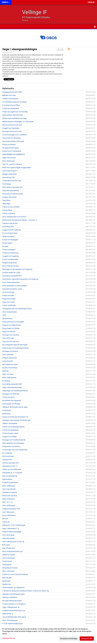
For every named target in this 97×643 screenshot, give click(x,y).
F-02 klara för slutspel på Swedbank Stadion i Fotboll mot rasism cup (25, 591)
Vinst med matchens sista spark (13, 141)
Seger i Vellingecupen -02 (10, 607)
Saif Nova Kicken (8, 456)
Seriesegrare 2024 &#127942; (12, 92)
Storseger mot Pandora (10, 351)
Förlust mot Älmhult (9, 144)
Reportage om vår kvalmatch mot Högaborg (17, 269)
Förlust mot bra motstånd (11, 207)
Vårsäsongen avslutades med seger (14, 118)
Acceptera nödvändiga (68, 638)
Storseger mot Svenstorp (10, 335)
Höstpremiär (6, 410)
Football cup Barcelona (10, 482)
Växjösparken (7, 564)
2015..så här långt (8, 535)
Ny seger (5, 246)
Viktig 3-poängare (8, 236)
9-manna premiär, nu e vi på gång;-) (14, 604)
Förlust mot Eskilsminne (10, 253)
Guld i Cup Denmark (9, 489)
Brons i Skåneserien (9, 515)
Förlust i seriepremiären (10, 259)
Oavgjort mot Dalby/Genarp (11, 325)
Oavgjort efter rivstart (9, 197)
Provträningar (6, 184)
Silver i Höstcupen (8, 571)
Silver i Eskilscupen (8, 486)
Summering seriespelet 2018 (12, 384)
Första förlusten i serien (10, 433)
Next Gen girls (7, 578)
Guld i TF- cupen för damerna (12, 164)
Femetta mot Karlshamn (10, 98)
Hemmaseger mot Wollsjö (11, 404)
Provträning (6, 381)
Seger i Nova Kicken (9, 158)
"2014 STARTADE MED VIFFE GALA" (14, 617)
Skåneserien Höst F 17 (9, 466)
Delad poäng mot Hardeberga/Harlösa (15, 348)
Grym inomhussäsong (9, 476)
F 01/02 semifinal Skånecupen (12, 623)
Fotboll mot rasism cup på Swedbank (15, 574)
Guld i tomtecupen (8, 558)
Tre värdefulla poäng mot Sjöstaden (14, 102)
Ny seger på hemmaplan (10, 148)
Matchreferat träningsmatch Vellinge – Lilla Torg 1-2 (19, 220)
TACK (4, 315)
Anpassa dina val (8, 638)
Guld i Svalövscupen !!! (9, 171)
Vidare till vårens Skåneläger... (12, 532)
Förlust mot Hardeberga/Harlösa (13, 427)
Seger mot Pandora (8, 331)
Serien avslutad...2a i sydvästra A (13, 587)
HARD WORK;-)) (7, 614)
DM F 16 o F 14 (7, 502)
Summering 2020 (8, 226)
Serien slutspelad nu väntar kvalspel (14, 286)
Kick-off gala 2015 (8, 548)
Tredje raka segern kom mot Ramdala (15, 112)
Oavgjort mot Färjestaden (10, 128)
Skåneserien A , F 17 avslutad (12, 473)
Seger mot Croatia (8, 302)
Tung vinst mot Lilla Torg (10, 341)
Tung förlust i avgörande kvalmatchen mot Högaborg (20, 279)
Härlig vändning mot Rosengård (13, 322)
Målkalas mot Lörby (9, 95)
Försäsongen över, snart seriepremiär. (15, 450)
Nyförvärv (5, 371)
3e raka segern (7, 243)
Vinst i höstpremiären (9, 312)
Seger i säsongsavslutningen (19, 49)
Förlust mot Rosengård (10, 240)
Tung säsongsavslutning (10, 190)
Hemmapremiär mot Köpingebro (13, 443)
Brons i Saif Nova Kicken (10, 266)
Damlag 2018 (6, 459)
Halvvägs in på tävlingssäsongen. (13, 594)
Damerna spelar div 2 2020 (11, 272)
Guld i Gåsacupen (8, 512)
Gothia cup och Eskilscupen (11, 469)
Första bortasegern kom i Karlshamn (14, 135)
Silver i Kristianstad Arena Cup (12, 551)
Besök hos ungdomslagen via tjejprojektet (16, 167)
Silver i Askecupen (8, 161)
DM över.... (5, 518)
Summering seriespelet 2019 (12, 276)
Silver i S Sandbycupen (10, 620)
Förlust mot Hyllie (8, 295)
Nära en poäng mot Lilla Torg (12, 125)
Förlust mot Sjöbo (8, 397)
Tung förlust (6, 200)
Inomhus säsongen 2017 (10, 463)
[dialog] (48, 633)
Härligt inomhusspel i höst (11, 509)
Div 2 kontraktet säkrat (9, 233)
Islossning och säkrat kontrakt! (12, 194)
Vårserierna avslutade (9, 492)
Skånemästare (7, 479)
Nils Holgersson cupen (10, 364)
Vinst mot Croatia (8, 338)
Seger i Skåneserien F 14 (10, 528)
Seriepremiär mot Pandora (11, 446)
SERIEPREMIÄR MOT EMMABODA (13, 154)
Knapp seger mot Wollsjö (11, 328)
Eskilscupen (6, 413)
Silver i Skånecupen (8, 505)
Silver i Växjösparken (9, 377)
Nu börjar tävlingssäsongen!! (12, 601)
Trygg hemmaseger (8, 299)
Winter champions (8, 499)
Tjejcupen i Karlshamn (9, 597)
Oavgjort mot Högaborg (10, 256)
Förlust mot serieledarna (10, 108)
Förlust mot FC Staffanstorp (11, 151)
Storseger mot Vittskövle (10, 394)
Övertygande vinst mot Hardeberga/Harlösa (17, 308)
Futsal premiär (7, 561)
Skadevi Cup (6, 584)
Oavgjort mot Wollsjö (9, 436)
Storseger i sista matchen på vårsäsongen (16, 420)
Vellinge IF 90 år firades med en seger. (15, 407)
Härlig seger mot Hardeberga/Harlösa (15, 391)
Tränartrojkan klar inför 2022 (11, 181)
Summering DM (7, 361)
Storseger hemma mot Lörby (12, 131)
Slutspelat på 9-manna (9, 568)
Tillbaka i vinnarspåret (9, 423)
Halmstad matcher (8, 538)
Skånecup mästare (8, 555)
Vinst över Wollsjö (8, 292)
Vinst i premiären (8, 354)
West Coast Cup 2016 (9, 496)
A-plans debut (7, 210)
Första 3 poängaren (9, 249)
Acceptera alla (86, 638)
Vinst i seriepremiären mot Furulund (14, 217)
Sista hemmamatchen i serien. (12, 289)
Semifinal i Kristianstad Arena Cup (13, 610)
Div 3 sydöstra (7, 453)
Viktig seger (6, 203)
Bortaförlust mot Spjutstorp (11, 400)
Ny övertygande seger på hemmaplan (15, 345)
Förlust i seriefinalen (9, 305)
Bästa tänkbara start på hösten (12, 115)
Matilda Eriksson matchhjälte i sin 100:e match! (18, 121)
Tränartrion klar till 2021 (10, 223)
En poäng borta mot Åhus (11, 105)
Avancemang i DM (8, 177)
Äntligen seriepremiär (9, 174)
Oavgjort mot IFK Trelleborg (11, 230)
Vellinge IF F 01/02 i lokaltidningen (13, 525)
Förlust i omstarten (8, 213)
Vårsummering (7, 318)
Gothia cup (6, 522)
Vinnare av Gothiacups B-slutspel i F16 (15, 417)
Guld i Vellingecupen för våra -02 (13, 541)
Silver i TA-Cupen (8, 374)
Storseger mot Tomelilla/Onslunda (13, 440)
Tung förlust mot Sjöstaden (11, 138)
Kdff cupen (6, 545)
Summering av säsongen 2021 (12, 187)
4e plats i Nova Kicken (9, 368)
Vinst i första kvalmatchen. (11, 282)
